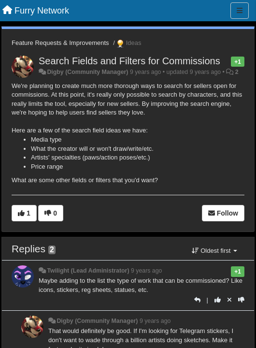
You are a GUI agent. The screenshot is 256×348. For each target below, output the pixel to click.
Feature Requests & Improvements (60, 42)
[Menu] (239, 10)
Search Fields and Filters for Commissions (129, 61)
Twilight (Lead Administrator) (88, 270)
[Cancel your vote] (229, 300)
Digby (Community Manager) (87, 72)
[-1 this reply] (241, 300)
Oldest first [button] (214, 250)
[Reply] (197, 300)
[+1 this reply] (217, 300)
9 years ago (146, 270)
